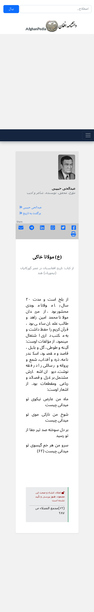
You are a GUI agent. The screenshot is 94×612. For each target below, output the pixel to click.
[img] (73, 233)
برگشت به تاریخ (30, 213)
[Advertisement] (45, 81)
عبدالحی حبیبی (30, 207)
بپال (11, 9)
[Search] (55, 9)
